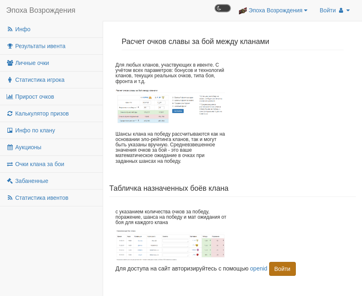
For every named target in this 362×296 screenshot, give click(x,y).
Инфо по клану (30, 130)
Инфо (18, 29)
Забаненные (27, 181)
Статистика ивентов (37, 197)
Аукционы (24, 147)
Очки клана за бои (35, 164)
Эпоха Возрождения (41, 10)
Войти (335, 10)
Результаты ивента (35, 46)
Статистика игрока (35, 79)
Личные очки (27, 63)
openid (258, 268)
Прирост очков (30, 96)
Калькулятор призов (37, 113)
